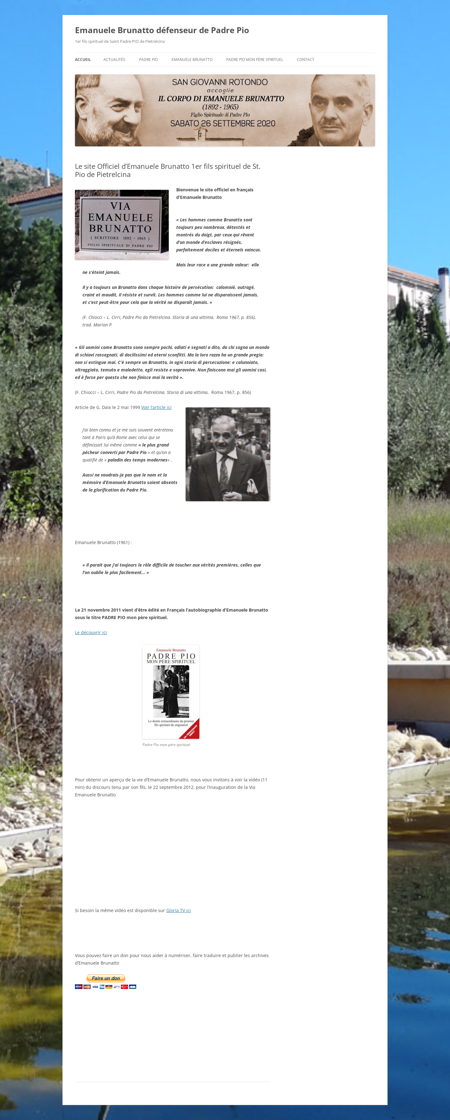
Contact (305, 59)
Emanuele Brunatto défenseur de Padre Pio (162, 30)
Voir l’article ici (156, 407)
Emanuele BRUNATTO (192, 59)
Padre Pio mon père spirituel (254, 59)
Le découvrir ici (91, 632)
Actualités (114, 59)
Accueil (83, 59)
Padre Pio (148, 59)
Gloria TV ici (178, 910)
